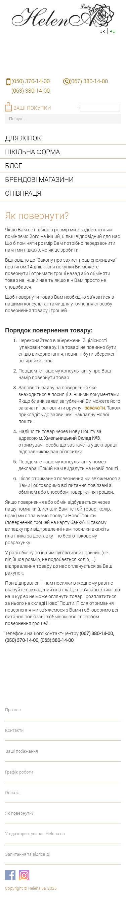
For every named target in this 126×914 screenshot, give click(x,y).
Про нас (13, 710)
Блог (13, 165)
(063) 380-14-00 (30, 90)
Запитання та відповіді (27, 854)
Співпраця (23, 193)
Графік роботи (19, 772)
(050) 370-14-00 (30, 81)
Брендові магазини (39, 179)
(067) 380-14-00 (89, 81)
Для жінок (23, 137)
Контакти (14, 730)
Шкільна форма (32, 151)
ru (113, 31)
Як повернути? (19, 813)
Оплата (12, 792)
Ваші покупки (32, 107)
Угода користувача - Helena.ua (35, 833)
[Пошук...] (63, 119)
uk (102, 31)
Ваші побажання (21, 751)
